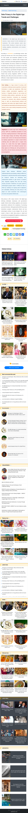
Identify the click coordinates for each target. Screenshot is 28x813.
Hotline (4, 600)
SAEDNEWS (10, 53)
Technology (4, 10)
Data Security (19, 225)
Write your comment (14, 367)
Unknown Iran (6, 653)
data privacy (10, 225)
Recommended (6, 408)
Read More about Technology (14, 221)
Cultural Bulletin (7, 465)
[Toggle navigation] (5, 5)
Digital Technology (12, 10)
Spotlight (5, 284)
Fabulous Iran (6, 518)
